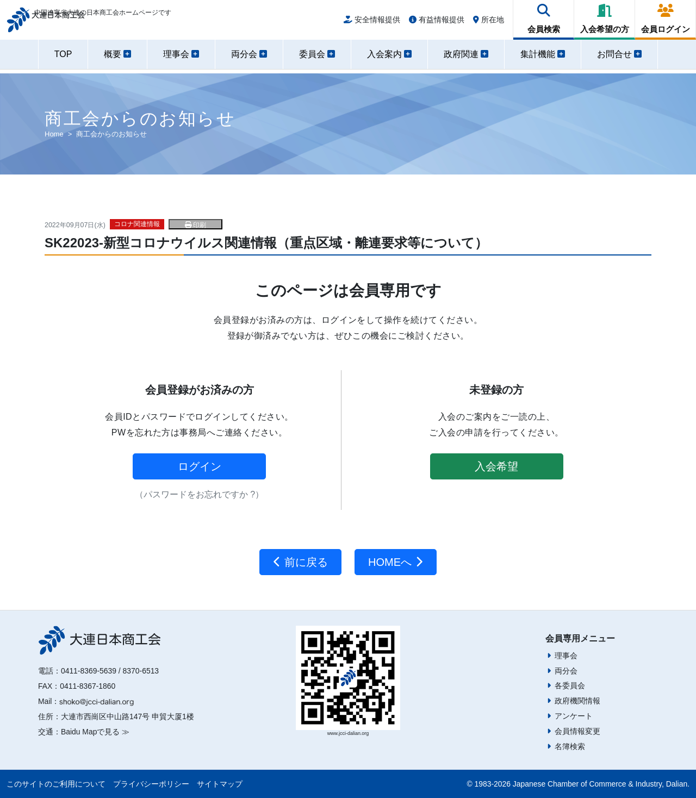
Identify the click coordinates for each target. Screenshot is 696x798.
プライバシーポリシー (151, 784)
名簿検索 (570, 746)
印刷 (195, 225)
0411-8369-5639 (88, 670)
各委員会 (570, 685)
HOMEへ (395, 562)
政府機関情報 (577, 700)
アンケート (574, 716)
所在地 (488, 22)
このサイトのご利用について (56, 784)
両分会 (566, 670)
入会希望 (496, 466)
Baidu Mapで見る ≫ (95, 731)
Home (54, 134)
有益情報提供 (436, 22)
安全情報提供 (372, 22)
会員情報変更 (577, 731)
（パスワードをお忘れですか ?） (199, 494)
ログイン (199, 466)
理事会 (566, 655)
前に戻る (300, 562)
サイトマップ (220, 784)
